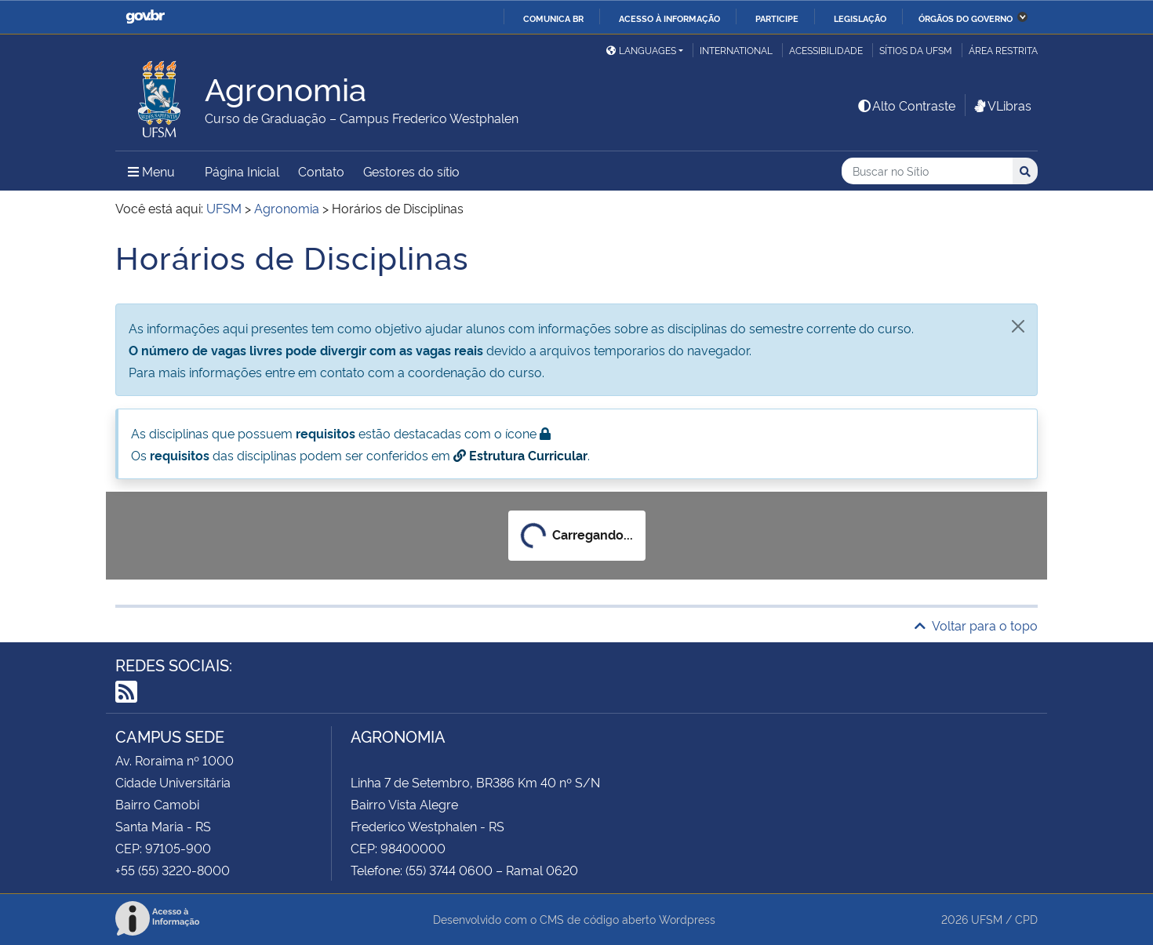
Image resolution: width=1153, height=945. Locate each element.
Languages (641, 49)
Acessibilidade (826, 49)
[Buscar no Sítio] (927, 171)
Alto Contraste (906, 105)
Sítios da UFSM (915, 49)
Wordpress (687, 918)
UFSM (986, 918)
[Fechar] (1018, 326)
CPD (1026, 918)
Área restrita (1003, 49)
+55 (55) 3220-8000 (172, 869)
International (736, 49)
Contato (321, 171)
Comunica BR (553, 18)
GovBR (145, 16)
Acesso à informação (669, 18)
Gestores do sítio (411, 171)
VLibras (1001, 105)
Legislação (860, 18)
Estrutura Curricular (520, 454)
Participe (776, 18)
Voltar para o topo (976, 625)
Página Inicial (242, 171)
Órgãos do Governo (965, 18)
